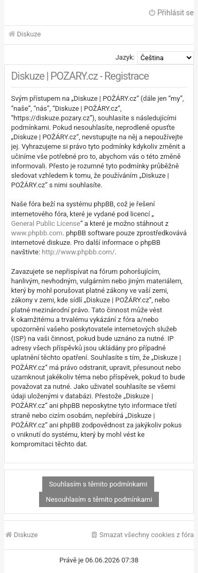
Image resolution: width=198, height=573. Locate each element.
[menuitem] (142, 535)
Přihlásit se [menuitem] (171, 12)
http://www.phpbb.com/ (78, 252)
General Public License (45, 223)
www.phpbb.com (36, 233)
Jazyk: (125, 57)
